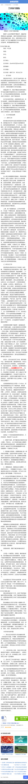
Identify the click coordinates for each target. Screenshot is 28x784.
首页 (2, 4)
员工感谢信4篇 (5, 764)
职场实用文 (8, 4)
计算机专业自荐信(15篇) (7, 769)
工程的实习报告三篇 (6, 773)
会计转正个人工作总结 (20, 764)
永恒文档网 (12, 782)
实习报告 (15, 4)
